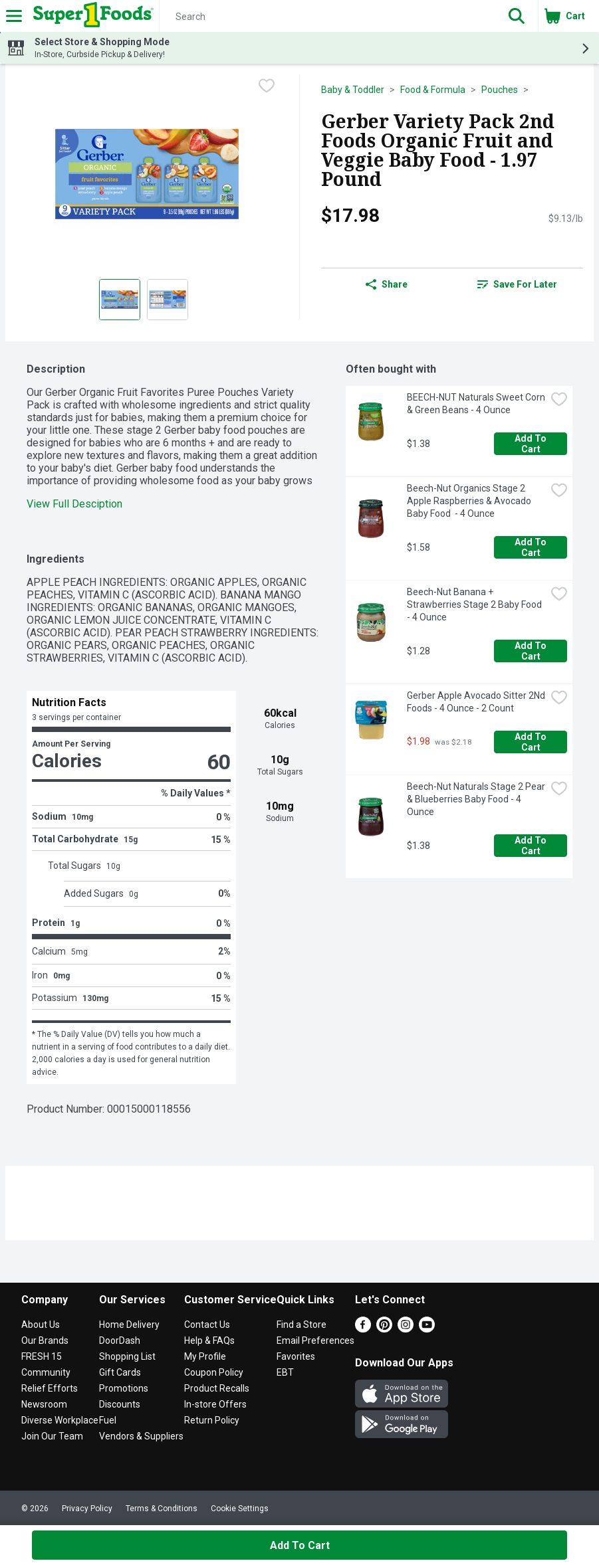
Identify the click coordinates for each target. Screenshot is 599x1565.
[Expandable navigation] (14, 16)
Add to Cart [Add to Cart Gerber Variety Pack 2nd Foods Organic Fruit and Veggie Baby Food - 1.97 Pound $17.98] (300, 1545)
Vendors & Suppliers (141, 1436)
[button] (516, 16)
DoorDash (119, 1340)
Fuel (107, 1420)
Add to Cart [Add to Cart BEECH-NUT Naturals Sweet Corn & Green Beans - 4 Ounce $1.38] (531, 443)
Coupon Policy (213, 1372)
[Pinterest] (384, 1329)
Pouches (499, 89)
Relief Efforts (49, 1388)
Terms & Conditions (161, 1508)
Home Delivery (129, 1324)
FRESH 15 (41, 1356)
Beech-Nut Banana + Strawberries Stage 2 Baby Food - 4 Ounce (475, 604)
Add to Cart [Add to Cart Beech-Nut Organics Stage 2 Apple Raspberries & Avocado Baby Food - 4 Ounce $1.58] (531, 547)
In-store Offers (215, 1404)
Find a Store (301, 1324)
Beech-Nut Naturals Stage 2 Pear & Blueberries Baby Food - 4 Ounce (476, 799)
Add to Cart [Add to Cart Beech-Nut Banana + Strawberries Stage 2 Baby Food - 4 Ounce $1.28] (531, 651)
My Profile (205, 1356)
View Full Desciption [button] (74, 504)
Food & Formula (432, 89)
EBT (285, 1372)
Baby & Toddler (352, 89)
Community (45, 1372)
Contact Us (207, 1324)
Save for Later (517, 284)
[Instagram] (406, 1329)
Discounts (119, 1404)
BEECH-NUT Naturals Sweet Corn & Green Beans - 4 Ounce (476, 403)
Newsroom (44, 1404)
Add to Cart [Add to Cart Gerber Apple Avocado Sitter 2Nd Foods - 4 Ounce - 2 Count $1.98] (531, 742)
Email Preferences (315, 1340)
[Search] (327, 17)
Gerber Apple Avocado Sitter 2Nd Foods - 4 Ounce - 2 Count (476, 701)
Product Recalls (216, 1388)
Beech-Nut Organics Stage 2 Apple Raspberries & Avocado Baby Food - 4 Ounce (470, 501)
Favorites (296, 1356)
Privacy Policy (87, 1508)
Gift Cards (120, 1372)
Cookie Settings (240, 1508)
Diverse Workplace (59, 1420)
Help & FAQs (209, 1340)
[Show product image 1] (119, 299)
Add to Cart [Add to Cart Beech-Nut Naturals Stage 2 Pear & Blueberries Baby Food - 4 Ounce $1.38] (531, 845)
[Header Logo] (91, 16)
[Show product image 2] (167, 299)
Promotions (123, 1388)
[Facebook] (363, 1329)
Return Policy (211, 1420)
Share (387, 284)
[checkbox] (267, 86)
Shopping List (127, 1356)
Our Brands (44, 1340)
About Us (40, 1324)
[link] (517, 284)
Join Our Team (52, 1436)
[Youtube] (427, 1329)
